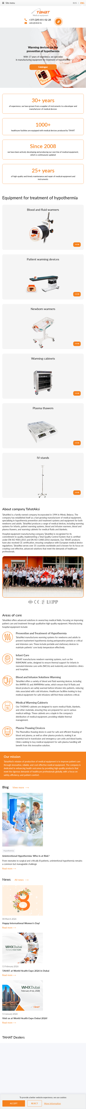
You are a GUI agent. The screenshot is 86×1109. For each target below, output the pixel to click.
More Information (52, 1103)
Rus (75, 3)
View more (21, 787)
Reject (34, 1103)
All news (21, 879)
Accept (13, 1103)
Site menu (8, 3)
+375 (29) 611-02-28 (40, 19)
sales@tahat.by (35, 23)
